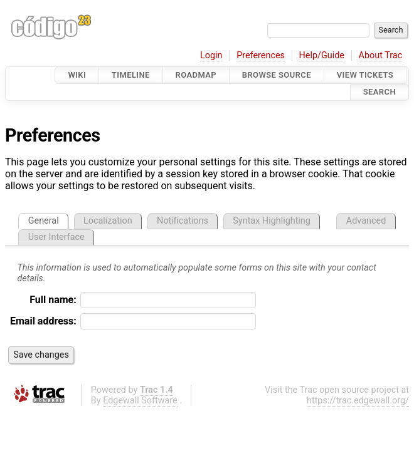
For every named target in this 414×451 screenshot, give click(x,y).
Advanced (366, 220)
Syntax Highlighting (271, 220)
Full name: (53, 300)
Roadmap (196, 75)
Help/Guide (321, 55)
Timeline (131, 75)
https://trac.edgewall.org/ (358, 400)
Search (379, 92)
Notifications (182, 220)
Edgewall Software (140, 400)
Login (211, 55)
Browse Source (276, 75)
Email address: (43, 321)
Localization (107, 220)
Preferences (260, 55)
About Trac (381, 55)
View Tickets (365, 75)
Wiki (77, 75)
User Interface (56, 237)
